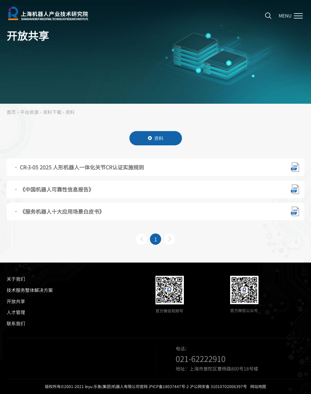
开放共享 (16, 301)
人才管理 (16, 312)
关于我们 (16, 279)
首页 (11, 112)
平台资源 (29, 112)
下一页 (169, 239)
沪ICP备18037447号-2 (169, 386)
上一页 (141, 239)
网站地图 (258, 386)
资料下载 (52, 112)
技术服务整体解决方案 (30, 290)
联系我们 (16, 323)
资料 (70, 112)
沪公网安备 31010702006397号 (218, 386)
